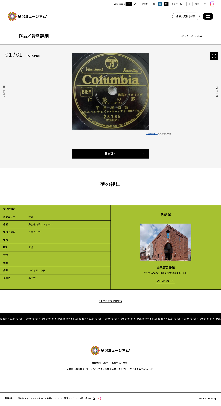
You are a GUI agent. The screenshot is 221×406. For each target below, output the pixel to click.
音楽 (31, 217)
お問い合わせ (85, 400)
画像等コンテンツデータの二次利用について (39, 400)
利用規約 (9, 400)
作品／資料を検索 (186, 17)
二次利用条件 (152, 134)
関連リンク (69, 400)
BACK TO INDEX (191, 35)
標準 (197, 4)
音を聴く (110, 154)
